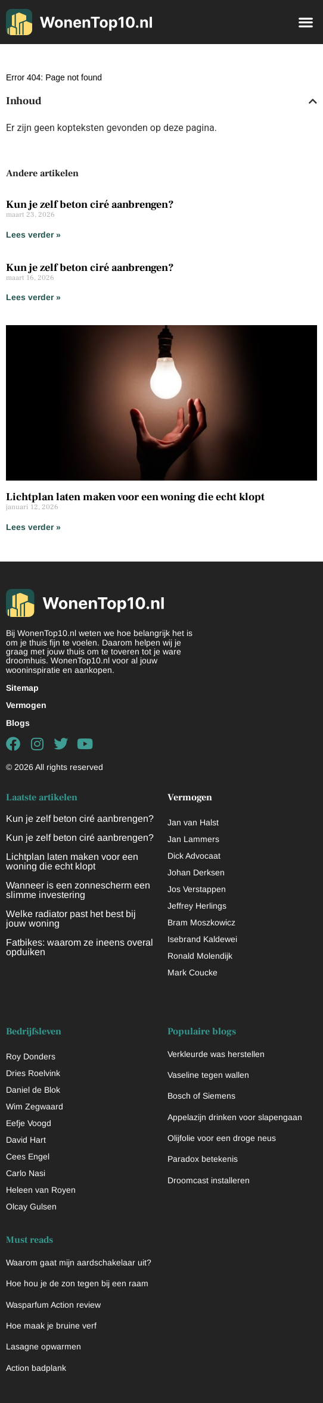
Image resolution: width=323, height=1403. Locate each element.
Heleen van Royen (41, 1190)
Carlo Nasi (25, 1173)
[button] (305, 21)
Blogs (18, 723)
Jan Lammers (193, 839)
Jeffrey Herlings (196, 906)
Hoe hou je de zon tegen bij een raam (77, 1283)
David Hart (26, 1140)
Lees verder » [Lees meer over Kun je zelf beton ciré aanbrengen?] (33, 234)
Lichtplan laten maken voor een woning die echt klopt (135, 497)
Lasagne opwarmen (43, 1346)
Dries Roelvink (33, 1073)
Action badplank (36, 1368)
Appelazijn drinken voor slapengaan (234, 1117)
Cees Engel (27, 1156)
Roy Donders (30, 1056)
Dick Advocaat (193, 855)
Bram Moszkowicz (201, 922)
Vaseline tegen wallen (208, 1075)
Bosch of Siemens (201, 1095)
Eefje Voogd (28, 1123)
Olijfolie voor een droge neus (221, 1138)
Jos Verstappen (196, 889)
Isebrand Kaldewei (202, 939)
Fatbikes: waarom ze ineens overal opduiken (79, 947)
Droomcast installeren (208, 1180)
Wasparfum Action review (53, 1305)
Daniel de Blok (33, 1090)
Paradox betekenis (202, 1159)
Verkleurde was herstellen (216, 1054)
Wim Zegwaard (34, 1106)
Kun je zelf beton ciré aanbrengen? (90, 204)
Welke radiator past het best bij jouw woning (71, 918)
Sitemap (22, 688)
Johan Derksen (196, 872)
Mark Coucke (192, 972)
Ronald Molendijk (199, 956)
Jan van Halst (193, 822)
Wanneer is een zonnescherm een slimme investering (78, 890)
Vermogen (26, 705)
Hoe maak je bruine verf (51, 1325)
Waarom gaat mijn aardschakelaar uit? (78, 1262)
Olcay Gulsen (31, 1206)
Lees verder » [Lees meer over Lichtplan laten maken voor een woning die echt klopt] (33, 527)
